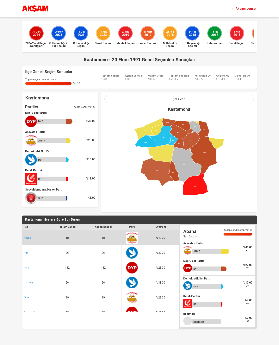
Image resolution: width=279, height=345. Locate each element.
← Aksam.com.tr (244, 8)
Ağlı (26, 252)
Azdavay (28, 282)
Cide (26, 297)
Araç (26, 267)
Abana (27, 237)
